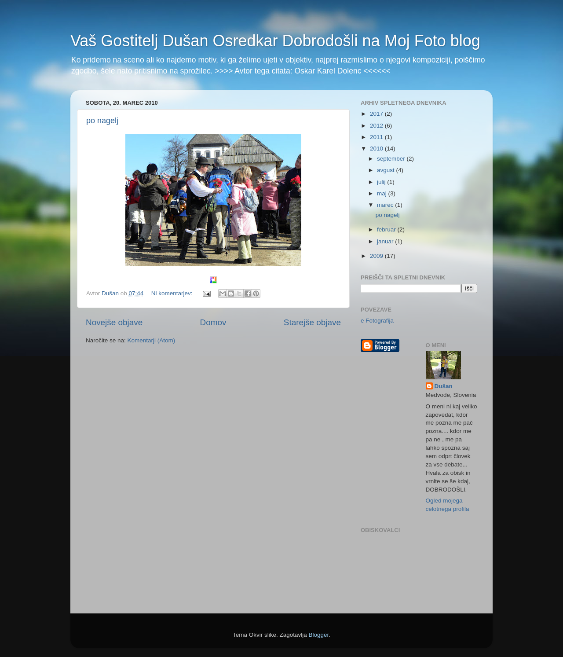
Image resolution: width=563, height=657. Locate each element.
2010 (377, 148)
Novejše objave (114, 322)
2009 (377, 256)
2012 (377, 125)
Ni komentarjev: (172, 293)
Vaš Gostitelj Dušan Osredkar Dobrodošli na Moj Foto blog (275, 41)
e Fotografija (377, 320)
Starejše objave (312, 322)
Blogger (319, 634)
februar (387, 229)
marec (386, 205)
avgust (386, 170)
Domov (213, 322)
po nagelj (102, 120)
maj (382, 193)
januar (386, 241)
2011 (377, 137)
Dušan (444, 386)
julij (382, 182)
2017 (377, 113)
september (392, 158)
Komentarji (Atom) (151, 340)
